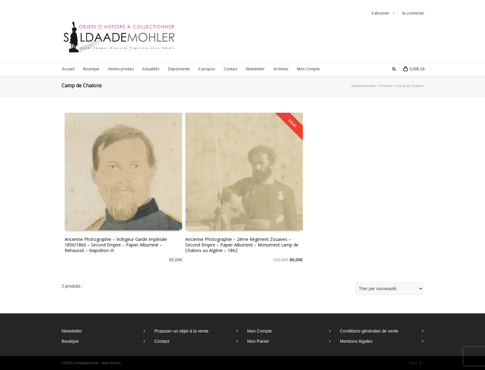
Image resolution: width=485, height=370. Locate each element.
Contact (161, 341)
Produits (386, 86)
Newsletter (72, 331)
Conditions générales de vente (369, 331)
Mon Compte (259, 331)
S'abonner (380, 13)
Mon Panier (258, 341)
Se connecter (413, 13)
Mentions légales (356, 341)
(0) (413, 69)
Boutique (70, 341)
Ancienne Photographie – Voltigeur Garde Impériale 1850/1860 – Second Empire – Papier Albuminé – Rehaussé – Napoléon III (116, 244)
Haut (415, 363)
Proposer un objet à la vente (181, 331)
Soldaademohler (363, 86)
